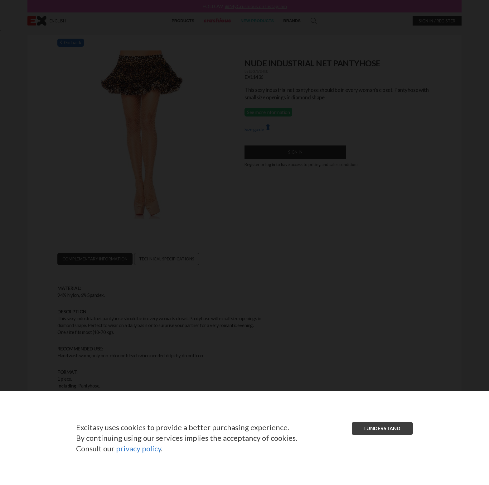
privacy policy (138, 448)
